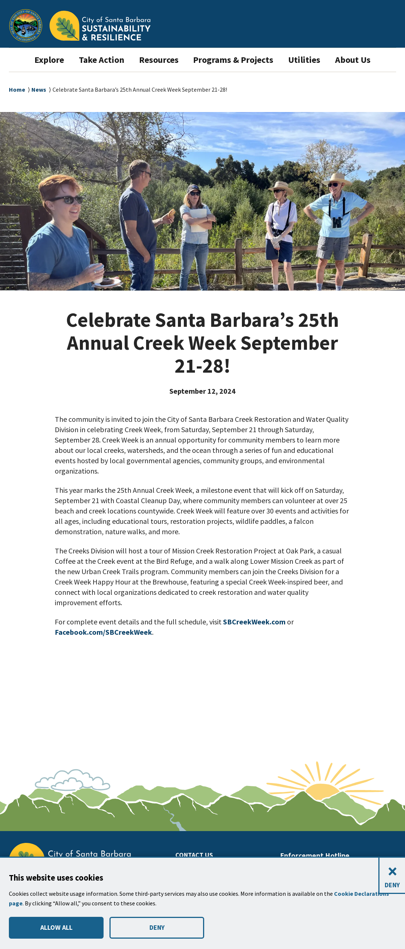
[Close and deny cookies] (391, 876)
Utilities (312, 60)
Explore (39, 60)
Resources (156, 60)
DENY (157, 927)
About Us (362, 60)
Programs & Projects (237, 60)
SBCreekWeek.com (256, 622)
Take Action (94, 60)
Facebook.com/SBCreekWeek (107, 632)
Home (17, 90)
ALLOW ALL (56, 927)
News (39, 90)
